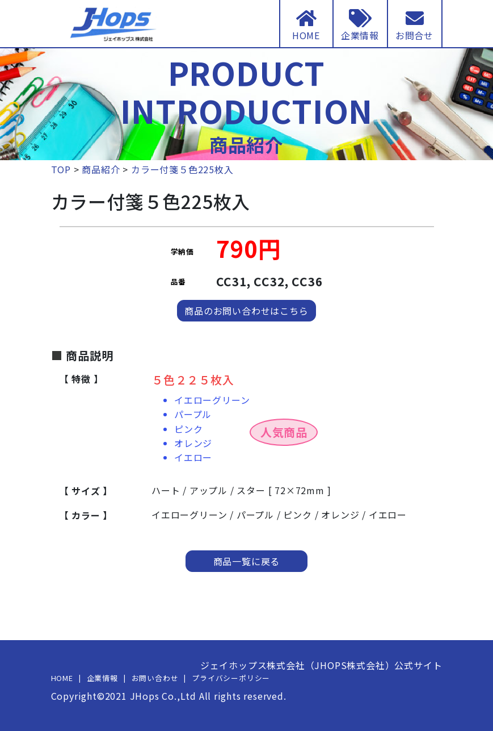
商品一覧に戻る (246, 561)
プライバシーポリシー (231, 677)
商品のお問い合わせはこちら (246, 311)
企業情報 (102, 677)
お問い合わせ (155, 677)
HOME (62, 677)
